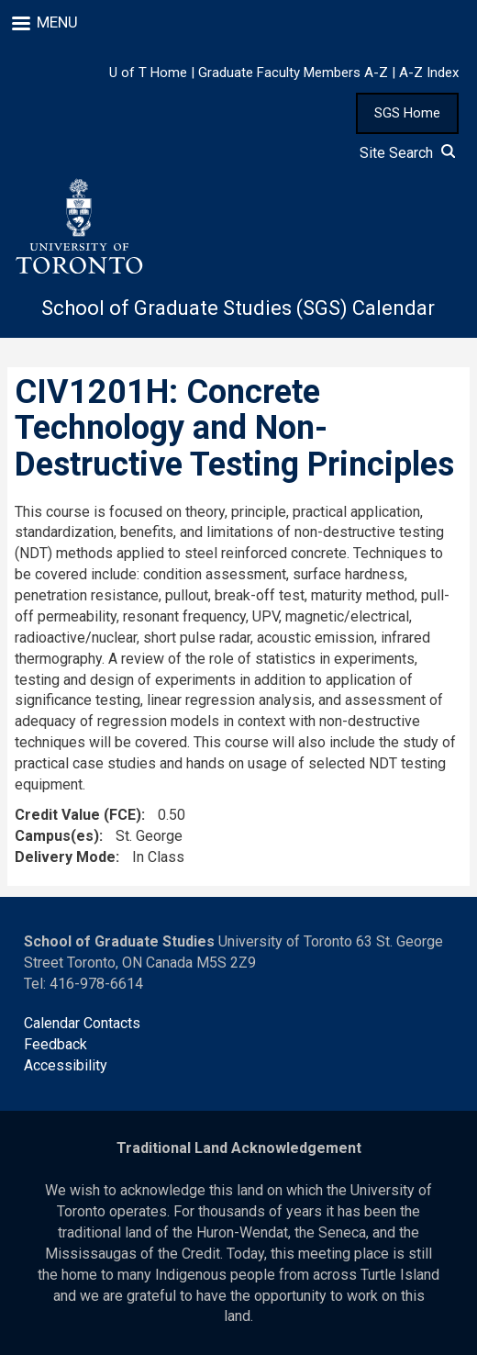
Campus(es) (57, 836)
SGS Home (407, 113)
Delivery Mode (65, 857)
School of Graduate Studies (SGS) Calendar (238, 308)
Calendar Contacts (82, 1023)
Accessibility (65, 1065)
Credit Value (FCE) (78, 814)
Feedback (55, 1044)
